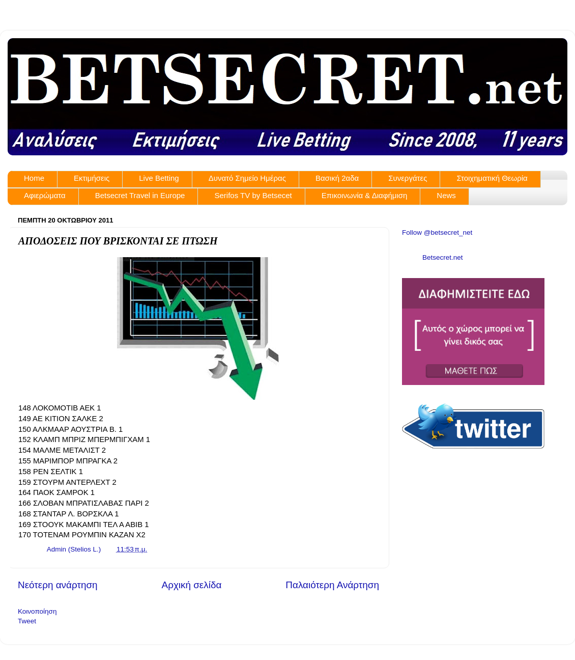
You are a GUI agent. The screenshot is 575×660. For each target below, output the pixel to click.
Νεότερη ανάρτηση (58, 585)
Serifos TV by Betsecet (253, 195)
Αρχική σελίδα (192, 585)
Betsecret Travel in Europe (140, 195)
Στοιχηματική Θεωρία (491, 178)
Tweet (27, 621)
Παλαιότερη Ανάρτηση (332, 585)
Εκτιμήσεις (91, 178)
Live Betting (159, 178)
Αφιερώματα (45, 195)
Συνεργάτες (407, 178)
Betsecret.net (442, 257)
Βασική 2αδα (337, 178)
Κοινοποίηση (37, 611)
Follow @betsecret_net (437, 232)
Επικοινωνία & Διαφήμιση (365, 195)
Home (34, 178)
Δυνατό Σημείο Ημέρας (247, 178)
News (446, 195)
